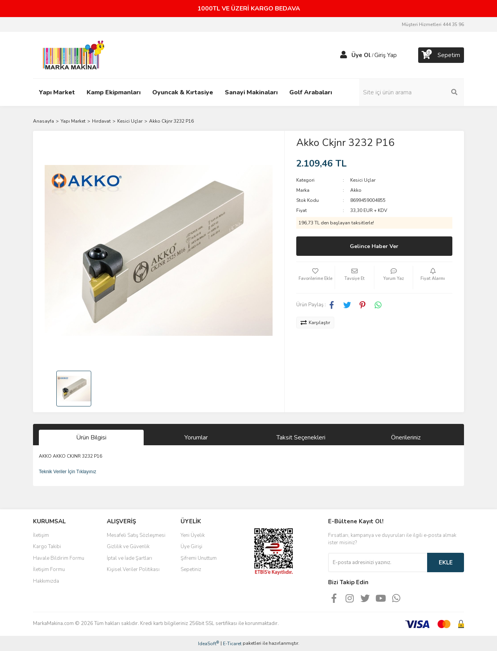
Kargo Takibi (47, 546)
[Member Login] (343, 55)
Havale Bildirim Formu (58, 558)
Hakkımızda (46, 581)
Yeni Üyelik (193, 535)
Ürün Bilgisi (91, 437)
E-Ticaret (232, 644)
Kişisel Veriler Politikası (133, 569)
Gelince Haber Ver (374, 246)
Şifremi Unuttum (199, 558)
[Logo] (71, 55)
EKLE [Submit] (446, 562)
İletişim (41, 535)
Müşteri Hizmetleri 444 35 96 (433, 24)
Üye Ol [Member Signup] (361, 55)
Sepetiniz (191, 569)
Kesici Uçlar (362, 180)
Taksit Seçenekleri (300, 437)
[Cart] (441, 55)
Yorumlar (196, 437)
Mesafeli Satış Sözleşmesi (136, 535)
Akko (355, 190)
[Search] (411, 92)
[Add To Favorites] (315, 277)
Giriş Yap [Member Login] (385, 55)
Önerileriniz (406, 437)
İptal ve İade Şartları (129, 558)
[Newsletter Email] (377, 562)
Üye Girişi (191, 546)
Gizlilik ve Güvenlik (128, 546)
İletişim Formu (49, 569)
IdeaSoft (208, 643)
